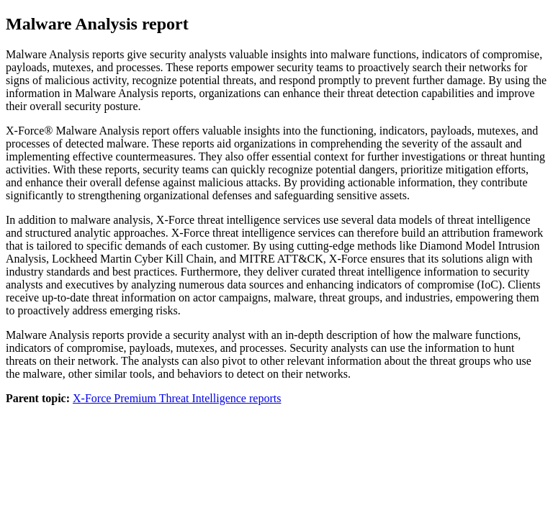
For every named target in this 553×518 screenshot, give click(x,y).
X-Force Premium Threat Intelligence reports (177, 398)
